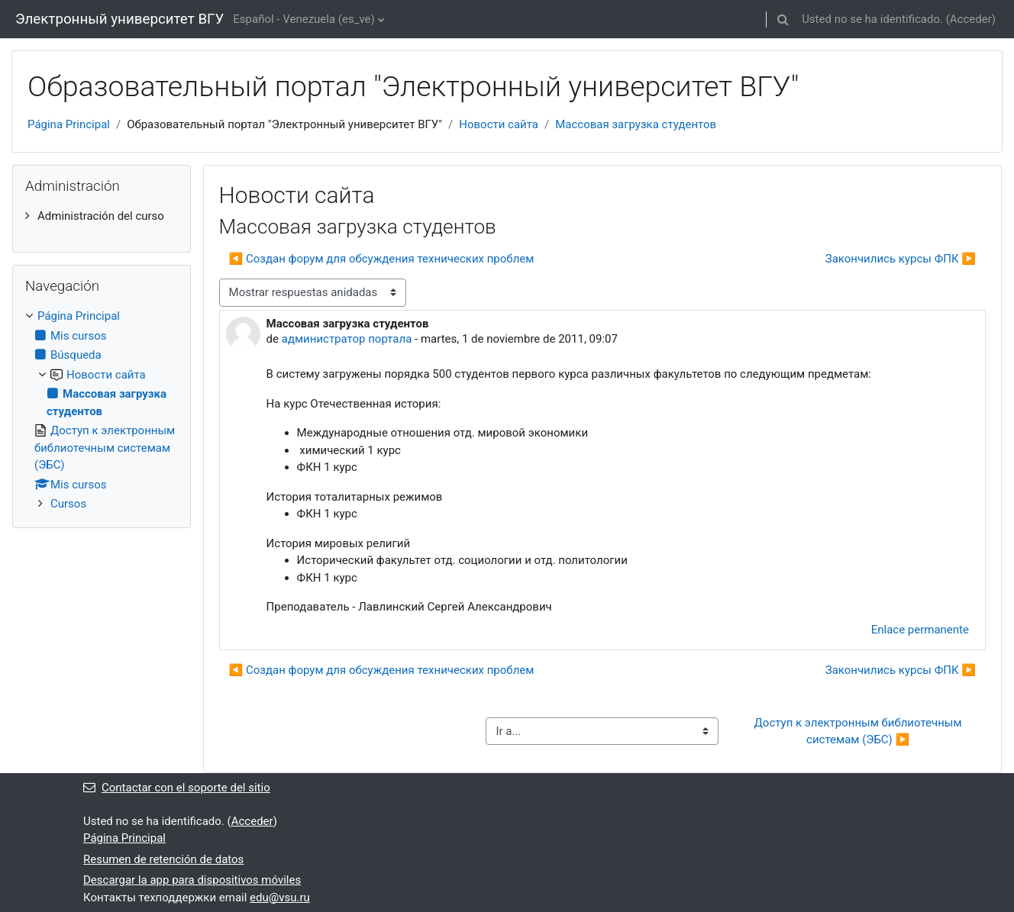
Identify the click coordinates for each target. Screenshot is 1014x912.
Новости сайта (498, 124)
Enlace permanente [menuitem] (920, 629)
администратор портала (347, 339)
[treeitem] (101, 216)
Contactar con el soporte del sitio (176, 787)
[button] (783, 19)
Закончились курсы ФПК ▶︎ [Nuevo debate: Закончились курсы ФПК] (900, 259)
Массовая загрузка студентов (635, 124)
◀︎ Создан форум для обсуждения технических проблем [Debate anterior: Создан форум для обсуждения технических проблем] (381, 259)
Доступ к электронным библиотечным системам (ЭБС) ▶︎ (859, 731)
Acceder (971, 19)
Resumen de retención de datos (163, 859)
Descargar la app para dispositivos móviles (192, 880)
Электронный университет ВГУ (119, 19)
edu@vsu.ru (280, 897)
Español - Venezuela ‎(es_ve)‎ (303, 19)
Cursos (68, 504)
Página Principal (68, 124)
